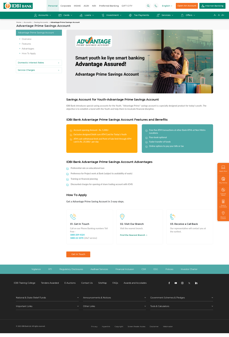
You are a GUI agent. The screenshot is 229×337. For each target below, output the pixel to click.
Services (164, 15)
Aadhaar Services (99, 269)
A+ (222, 15)
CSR (144, 269)
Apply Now (223, 168)
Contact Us (87, 283)
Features (26, 44)
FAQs (115, 283)
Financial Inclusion (125, 269)
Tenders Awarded (50, 283)
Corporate (65, 6)
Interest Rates (223, 192)
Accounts (41, 15)
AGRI (86, 6)
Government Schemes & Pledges (167, 297)
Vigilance (36, 269)
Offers (187, 15)
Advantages (28, 48)
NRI (94, 6)
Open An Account (186, 5)
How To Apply (29, 53)
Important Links (24, 306)
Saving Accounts (41, 22)
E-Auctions (70, 283)
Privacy (94, 326)
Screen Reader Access (136, 326)
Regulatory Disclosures (71, 269)
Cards (64, 15)
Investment (110, 15)
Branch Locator (223, 215)
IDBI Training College (24, 283)
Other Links (89, 306)
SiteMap (102, 283)
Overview (26, 39)
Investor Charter (189, 269)
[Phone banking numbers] (156, 5)
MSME (77, 6)
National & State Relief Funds (31, 297)
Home (18, 22)
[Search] (148, 5)
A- (215, 15)
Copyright (118, 326)
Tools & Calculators (159, 306)
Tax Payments (139, 15)
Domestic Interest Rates (31, 62)
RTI (50, 269)
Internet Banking (212, 6)
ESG (155, 269)
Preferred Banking (109, 6)
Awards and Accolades (135, 283)
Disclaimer (154, 326)
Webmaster (168, 326)
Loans (86, 15)
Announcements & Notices (97, 297)
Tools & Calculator (223, 204)
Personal (53, 6)
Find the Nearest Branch (132, 235)
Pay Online (223, 180)
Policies (169, 269)
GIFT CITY (127, 6)
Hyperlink (106, 326)
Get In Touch (78, 254)
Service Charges (26, 70)
